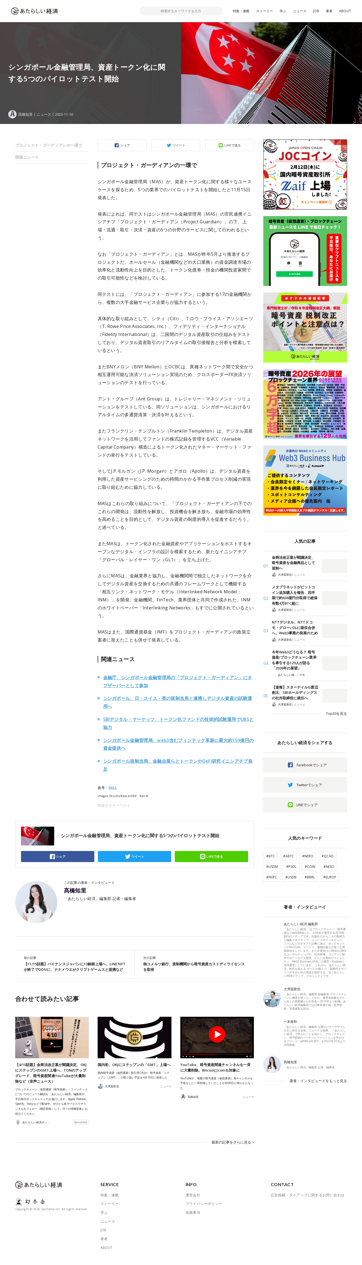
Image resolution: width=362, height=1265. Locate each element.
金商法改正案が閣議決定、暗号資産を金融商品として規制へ (293, 563)
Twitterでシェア (309, 784)
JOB (316, 11)
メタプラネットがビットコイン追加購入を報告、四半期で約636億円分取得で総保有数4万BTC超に (294, 595)
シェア (125, 145)
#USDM (272, 866)
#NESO (329, 866)
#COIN (310, 866)
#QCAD (328, 856)
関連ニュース (27, 157)
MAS (113, 787)
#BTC (270, 856)
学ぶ (283, 11)
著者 (329, 11)
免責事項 (193, 1217)
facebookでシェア (311, 764)
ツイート (179, 145)
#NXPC (271, 877)
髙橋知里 (75, 890)
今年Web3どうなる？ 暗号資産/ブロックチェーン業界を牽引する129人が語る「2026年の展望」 (294, 660)
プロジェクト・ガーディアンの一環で (48, 145)
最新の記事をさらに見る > (233, 1147)
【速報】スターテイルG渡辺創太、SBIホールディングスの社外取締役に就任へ (295, 692)
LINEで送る (233, 145)
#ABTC (288, 856)
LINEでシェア (307, 804)
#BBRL (310, 877)
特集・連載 (241, 11)
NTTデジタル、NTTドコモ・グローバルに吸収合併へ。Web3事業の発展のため (295, 627)
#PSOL (291, 866)
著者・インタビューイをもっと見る (318, 1080)
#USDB (290, 877)
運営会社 (193, 1200)
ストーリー (264, 11)
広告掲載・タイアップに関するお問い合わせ (308, 1200)
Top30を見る (336, 713)
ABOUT (345, 11)
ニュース (300, 11)
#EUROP (329, 877)
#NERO (307, 856)
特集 (302, 674)
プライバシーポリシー (204, 1209)
